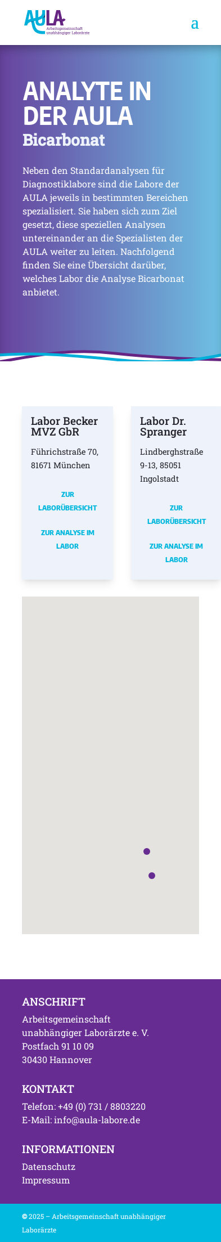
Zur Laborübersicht (67, 501)
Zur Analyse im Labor (67, 539)
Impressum (46, 1180)
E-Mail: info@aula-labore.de (81, 1120)
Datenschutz (48, 1166)
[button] (151, 875)
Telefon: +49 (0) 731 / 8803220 (84, 1106)
